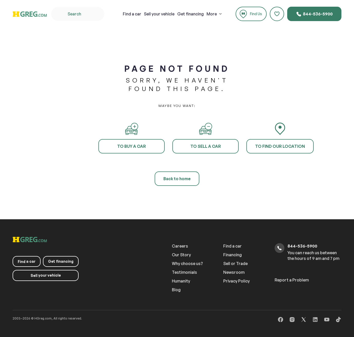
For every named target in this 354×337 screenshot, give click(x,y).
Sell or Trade (235, 263)
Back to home (177, 178)
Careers (180, 246)
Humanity (181, 281)
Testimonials (184, 272)
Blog (176, 289)
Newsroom (234, 272)
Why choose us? (187, 263)
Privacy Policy (236, 281)
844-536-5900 (314, 14)
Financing (232, 254)
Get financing (190, 13)
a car (132, 13)
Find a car (232, 246)
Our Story (181, 254)
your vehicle (159, 13)
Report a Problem (292, 280)
